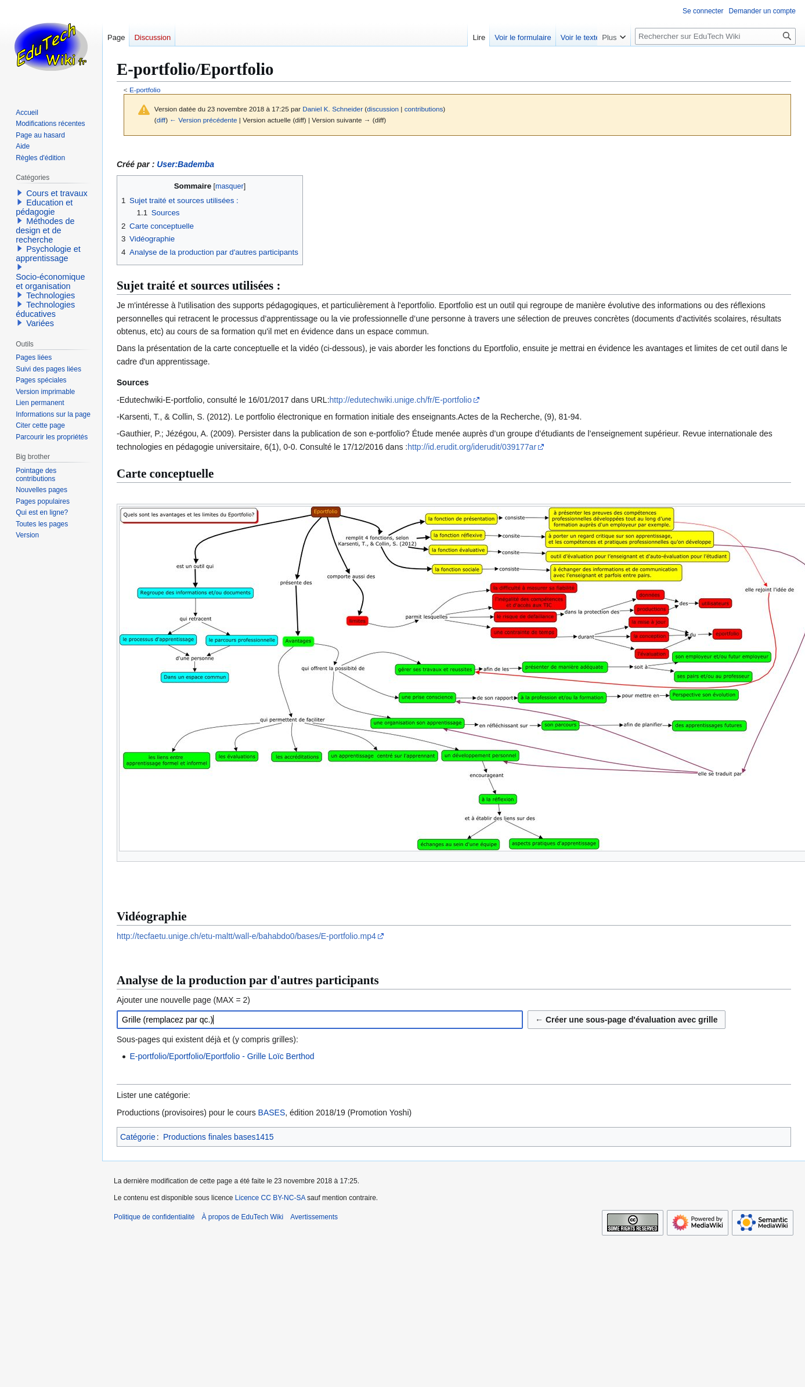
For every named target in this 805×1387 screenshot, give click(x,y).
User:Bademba (185, 164)
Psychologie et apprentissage (48, 253)
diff (161, 120)
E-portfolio (145, 89)
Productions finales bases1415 (218, 1137)
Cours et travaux (57, 193)
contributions (424, 109)
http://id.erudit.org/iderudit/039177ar (471, 447)
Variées (40, 323)
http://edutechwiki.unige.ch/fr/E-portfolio (401, 399)
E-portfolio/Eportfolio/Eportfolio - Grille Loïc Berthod (221, 1056)
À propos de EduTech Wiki (242, 1217)
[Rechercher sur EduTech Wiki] (715, 36)
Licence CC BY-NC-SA (270, 1198)
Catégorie (138, 1137)
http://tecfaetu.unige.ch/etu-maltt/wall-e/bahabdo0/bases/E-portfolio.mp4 (246, 936)
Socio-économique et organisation (50, 281)
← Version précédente (203, 120)
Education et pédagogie (44, 207)
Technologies (50, 295)
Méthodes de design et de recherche (45, 230)
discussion (383, 109)
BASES (272, 1112)
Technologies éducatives (45, 309)
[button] (20, 193)
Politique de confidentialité (154, 1217)
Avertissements (314, 1217)
